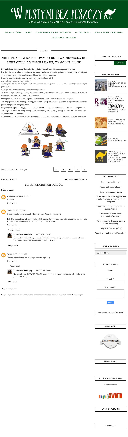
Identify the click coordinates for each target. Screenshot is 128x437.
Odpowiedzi (15, 230)
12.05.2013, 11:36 (23, 196)
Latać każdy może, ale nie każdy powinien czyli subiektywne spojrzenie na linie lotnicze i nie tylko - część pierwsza (117, 104)
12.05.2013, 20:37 (43, 234)
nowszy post (9, 179)
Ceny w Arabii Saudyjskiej (111, 228)
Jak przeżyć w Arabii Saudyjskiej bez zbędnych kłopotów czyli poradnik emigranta (111, 199)
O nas (29, 32)
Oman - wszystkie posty (110, 182)
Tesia (9, 211)
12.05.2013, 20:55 (19, 254)
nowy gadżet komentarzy (110, 384)
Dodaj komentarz (9, 289)
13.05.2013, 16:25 (43, 271)
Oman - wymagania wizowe (111, 192)
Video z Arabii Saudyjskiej (109, 32)
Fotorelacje (83, 32)
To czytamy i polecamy (64, 38)
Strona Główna (13, 32)
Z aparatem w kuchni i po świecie (53, 32)
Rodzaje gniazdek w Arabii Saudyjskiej (110, 233)
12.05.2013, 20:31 (19, 211)
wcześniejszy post (75, 179)
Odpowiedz (11, 203)
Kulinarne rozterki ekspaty (117, 139)
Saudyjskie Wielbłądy (23, 234)
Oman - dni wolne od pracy (111, 187)
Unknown (11, 196)
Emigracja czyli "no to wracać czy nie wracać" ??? (116, 122)
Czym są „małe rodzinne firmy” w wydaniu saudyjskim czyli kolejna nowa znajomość (117, 156)
